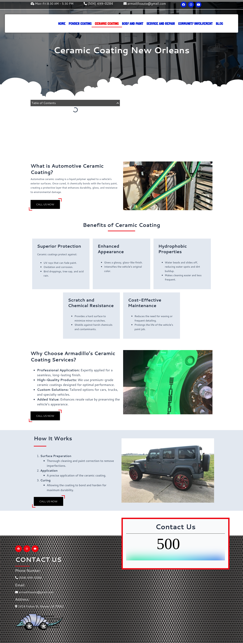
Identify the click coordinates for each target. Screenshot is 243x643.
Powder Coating (80, 23)
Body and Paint (132, 23)
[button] (118, 103)
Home (61, 23)
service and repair (161, 23)
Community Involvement (195, 23)
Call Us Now (45, 204)
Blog (219, 23)
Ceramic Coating (107, 23)
